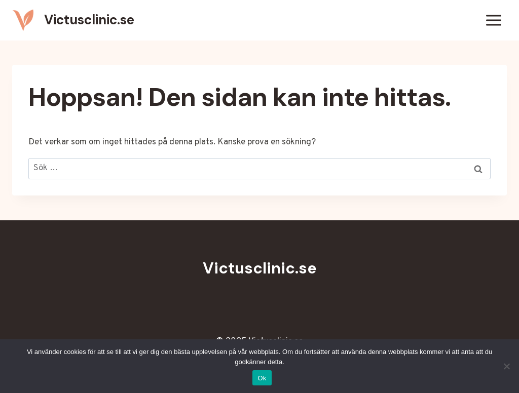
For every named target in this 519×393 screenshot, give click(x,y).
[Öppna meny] (493, 20)
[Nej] (506, 366)
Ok (261, 378)
